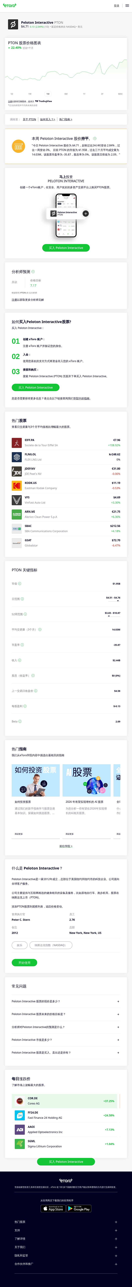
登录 (116, 5)
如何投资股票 (23, 802)
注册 (14, 300)
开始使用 (24, 963)
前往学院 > (65, 846)
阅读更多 (19, 834)
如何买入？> (47, 119)
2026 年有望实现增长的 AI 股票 (84, 802)
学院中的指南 (81, 398)
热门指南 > (65, 119)
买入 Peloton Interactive (66, 248)
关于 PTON (29, 119)
